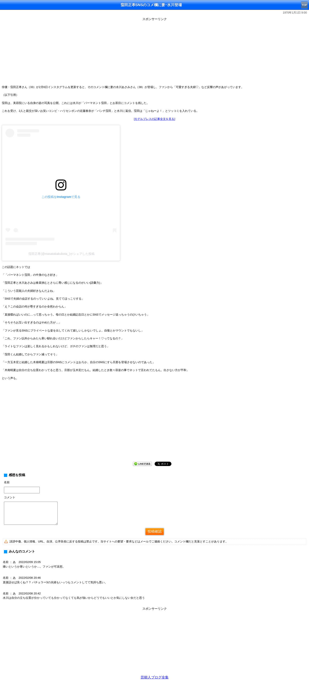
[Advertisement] (155, 52)
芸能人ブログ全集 (155, 677)
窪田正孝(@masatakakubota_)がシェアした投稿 (61, 254)
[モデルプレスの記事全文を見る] (154, 119)
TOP (304, 5)
